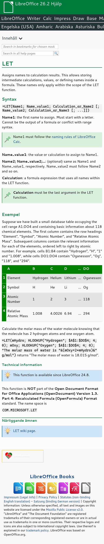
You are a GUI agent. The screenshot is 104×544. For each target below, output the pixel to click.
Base (92, 18)
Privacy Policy (47, 497)
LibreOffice (13, 18)
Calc (47, 18)
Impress (62, 18)
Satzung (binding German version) (57, 501)
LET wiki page (24, 430)
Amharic (44, 26)
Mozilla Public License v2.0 (64, 509)
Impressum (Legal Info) (19, 497)
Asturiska (85, 26)
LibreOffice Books (52, 476)
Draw (78, 18)
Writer (33, 18)
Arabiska (64, 26)
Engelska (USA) (17, 26)
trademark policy (37, 530)
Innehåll (9, 38)
